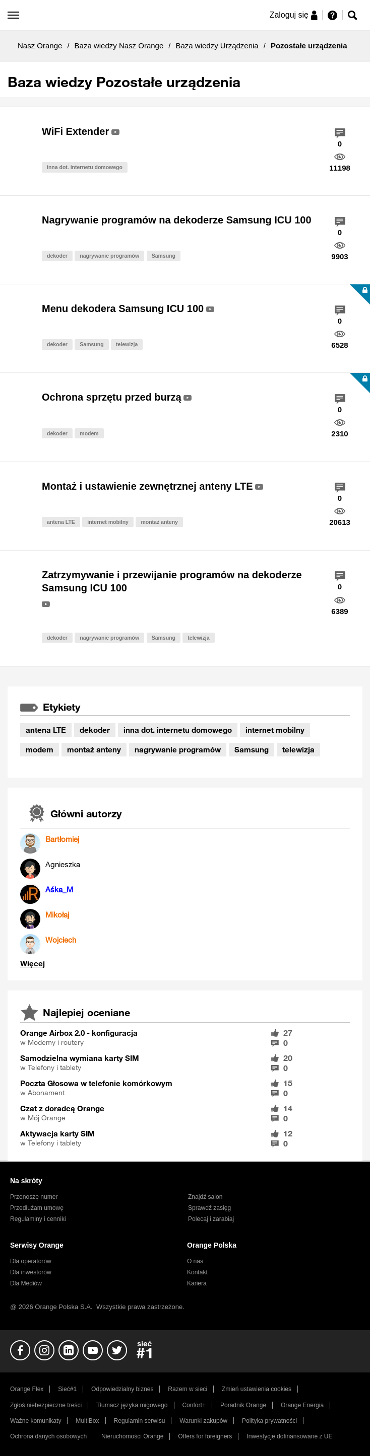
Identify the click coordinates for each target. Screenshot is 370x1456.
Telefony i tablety (54, 1067)
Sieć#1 (67, 1389)
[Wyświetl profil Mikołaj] (57, 914)
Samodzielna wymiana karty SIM (79, 1057)
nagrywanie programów (109, 256)
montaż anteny (159, 522)
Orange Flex (26, 1389)
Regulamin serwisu (139, 1420)
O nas (195, 1261)
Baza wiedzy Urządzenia (216, 45)
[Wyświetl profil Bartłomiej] (62, 839)
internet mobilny (108, 522)
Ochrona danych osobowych (48, 1436)
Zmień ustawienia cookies (256, 1389)
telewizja (127, 344)
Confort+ (194, 1405)
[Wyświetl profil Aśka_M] (59, 889)
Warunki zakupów (203, 1420)
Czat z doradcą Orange (62, 1108)
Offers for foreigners (205, 1436)
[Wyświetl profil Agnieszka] (62, 864)
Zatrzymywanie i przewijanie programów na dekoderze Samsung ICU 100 (172, 581)
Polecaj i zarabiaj (211, 1218)
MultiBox (87, 1420)
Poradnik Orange (243, 1405)
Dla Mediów (26, 1283)
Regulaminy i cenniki (38, 1218)
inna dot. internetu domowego (84, 167)
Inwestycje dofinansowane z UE (289, 1436)
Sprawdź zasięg (209, 1207)
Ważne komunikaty (35, 1420)
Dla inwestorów (30, 1272)
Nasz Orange (40, 45)
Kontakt (197, 1272)
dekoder (57, 256)
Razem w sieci (187, 1389)
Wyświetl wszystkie (32, 963)
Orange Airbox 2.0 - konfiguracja (79, 1032)
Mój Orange (47, 1117)
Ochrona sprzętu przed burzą (111, 397)
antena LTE (61, 522)
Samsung (163, 256)
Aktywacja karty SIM (57, 1133)
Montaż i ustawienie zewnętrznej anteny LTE (147, 486)
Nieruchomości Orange (132, 1436)
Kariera (197, 1283)
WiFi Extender (75, 131)
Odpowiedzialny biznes (122, 1389)
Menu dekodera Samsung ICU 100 (123, 308)
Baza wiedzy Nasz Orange (119, 45)
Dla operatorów (30, 1261)
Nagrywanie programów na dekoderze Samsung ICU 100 (177, 219)
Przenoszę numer (34, 1196)
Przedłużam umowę (37, 1207)
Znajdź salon (205, 1196)
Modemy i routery (56, 1042)
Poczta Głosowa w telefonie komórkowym (96, 1083)
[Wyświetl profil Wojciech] (60, 939)
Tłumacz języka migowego (131, 1405)
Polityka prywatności (269, 1420)
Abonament (46, 1092)
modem (89, 433)
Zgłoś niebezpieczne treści (46, 1405)
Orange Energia (302, 1405)
